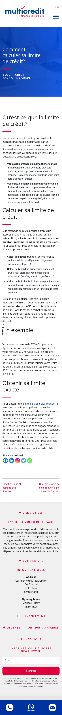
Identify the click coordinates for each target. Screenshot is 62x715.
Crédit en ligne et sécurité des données (11, 488)
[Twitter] (23, 460)
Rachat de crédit (17, 77)
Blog (6, 74)
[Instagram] (17, 460)
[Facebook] (5, 460)
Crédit (20, 74)
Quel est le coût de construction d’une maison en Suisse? (49, 488)
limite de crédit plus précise (39, 403)
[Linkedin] (11, 460)
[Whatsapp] (29, 460)
